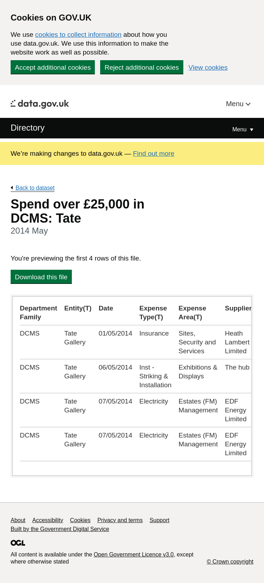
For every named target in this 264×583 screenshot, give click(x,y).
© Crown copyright (230, 562)
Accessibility (47, 520)
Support (160, 520)
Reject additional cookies (141, 67)
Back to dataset (35, 188)
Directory (28, 127)
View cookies (208, 67)
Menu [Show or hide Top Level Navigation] (240, 129)
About (18, 520)
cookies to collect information (78, 34)
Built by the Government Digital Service (60, 529)
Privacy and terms (120, 520)
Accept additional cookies (53, 67)
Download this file (41, 277)
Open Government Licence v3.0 (134, 554)
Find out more (153, 153)
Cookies (80, 520)
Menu (236, 104)
